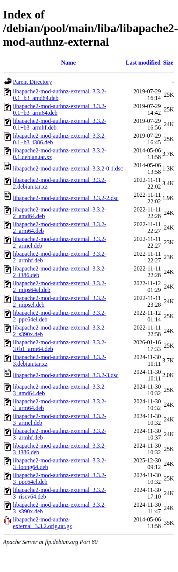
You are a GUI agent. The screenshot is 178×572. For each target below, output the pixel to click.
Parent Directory (32, 82)
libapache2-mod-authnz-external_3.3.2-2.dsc (66, 198)
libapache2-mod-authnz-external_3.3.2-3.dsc (66, 375)
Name (68, 62)
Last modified (143, 62)
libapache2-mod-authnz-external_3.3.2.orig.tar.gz (42, 522)
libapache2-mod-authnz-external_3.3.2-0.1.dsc (68, 168)
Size (168, 62)
